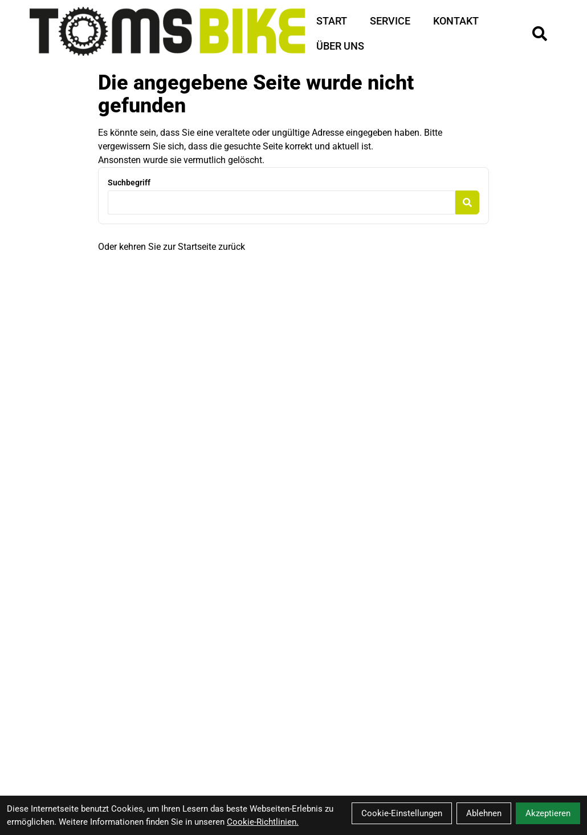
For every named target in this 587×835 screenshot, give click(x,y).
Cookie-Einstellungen (401, 813)
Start (331, 21)
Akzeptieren (547, 813)
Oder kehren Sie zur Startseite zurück (171, 246)
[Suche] (539, 33)
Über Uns (340, 46)
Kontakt (456, 21)
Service (390, 21)
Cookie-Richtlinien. (263, 822)
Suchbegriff (129, 182)
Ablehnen (484, 813)
